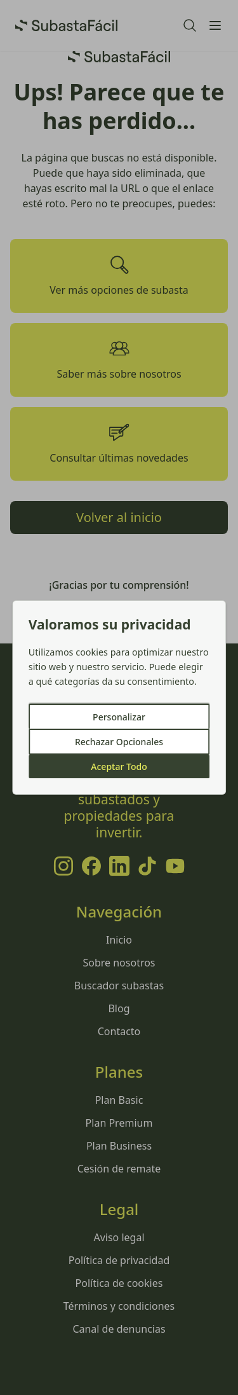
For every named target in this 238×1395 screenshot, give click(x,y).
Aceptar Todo (119, 766)
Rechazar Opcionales (119, 742)
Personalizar (119, 717)
